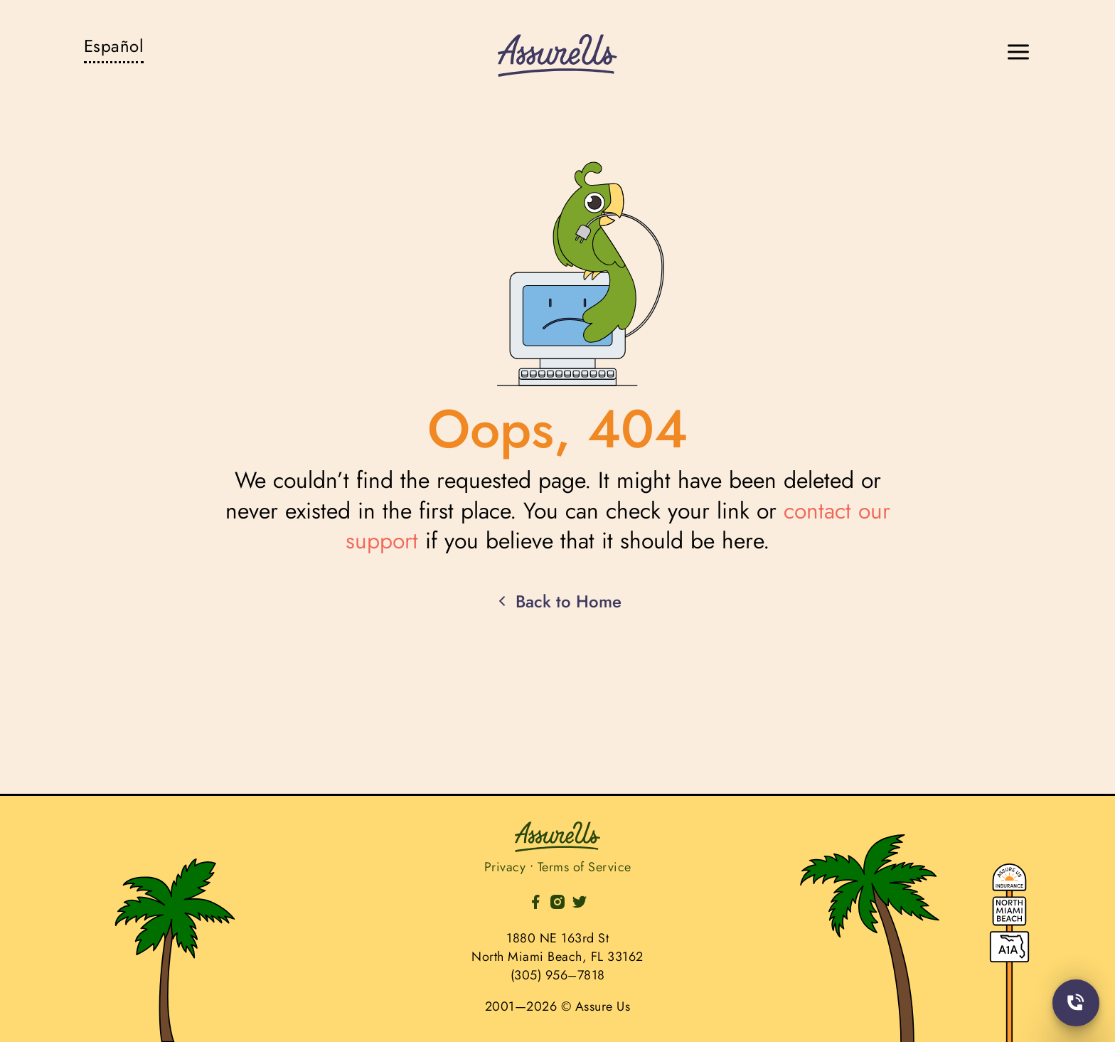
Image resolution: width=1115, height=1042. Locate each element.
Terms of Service (584, 867)
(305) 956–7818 (558, 975)
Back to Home (557, 601)
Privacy (505, 867)
